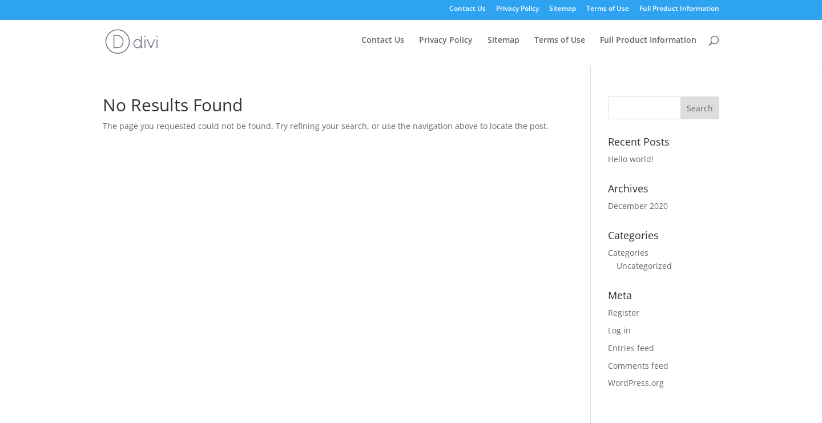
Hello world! (631, 159)
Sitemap (562, 9)
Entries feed (631, 348)
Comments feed (638, 365)
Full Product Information (679, 9)
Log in (619, 330)
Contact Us (467, 9)
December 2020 (638, 205)
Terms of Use (607, 9)
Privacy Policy (517, 9)
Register (623, 312)
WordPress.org (636, 382)
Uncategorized (644, 265)
